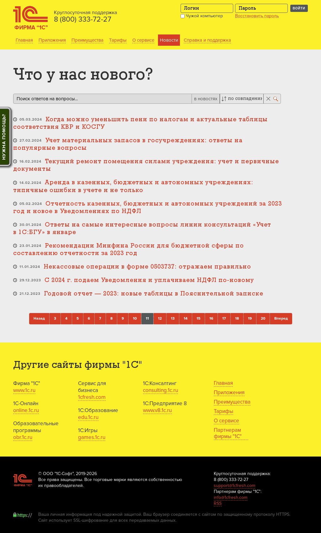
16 (211, 318)
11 (147, 318)
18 (237, 318)
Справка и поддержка (207, 40)
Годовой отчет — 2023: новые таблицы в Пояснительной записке (153, 293)
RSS (218, 503)
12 (160, 318)
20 (263, 318)
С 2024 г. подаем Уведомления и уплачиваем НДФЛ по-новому (149, 280)
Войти (299, 8)
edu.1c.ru (88, 417)
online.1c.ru (26, 410)
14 (185, 318)
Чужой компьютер (202, 15)
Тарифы (118, 40)
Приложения (52, 40)
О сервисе (143, 40)
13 (173, 318)
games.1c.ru (91, 437)
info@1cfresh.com (230, 497)
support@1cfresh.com (234, 485)
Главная (24, 40)
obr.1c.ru (22, 437)
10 (135, 318)
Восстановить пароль (257, 16)
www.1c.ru (24, 390)
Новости (169, 40)
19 (250, 318)
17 (224, 318)
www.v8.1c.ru (157, 410)
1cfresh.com (92, 397)
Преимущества (87, 40)
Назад (39, 318)
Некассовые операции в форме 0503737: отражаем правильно (147, 266)
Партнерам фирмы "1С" (228, 433)
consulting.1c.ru (160, 390)
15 (198, 318)
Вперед (281, 318)
